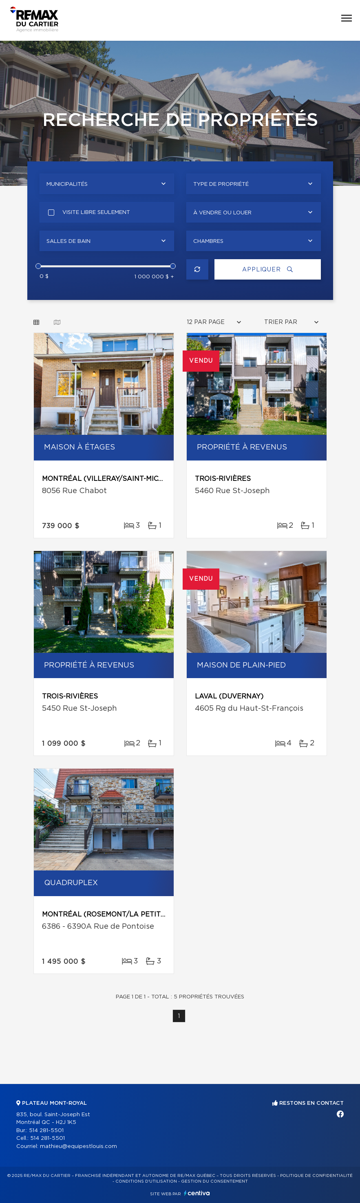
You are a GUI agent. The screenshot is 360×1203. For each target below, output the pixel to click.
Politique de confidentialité (316, 1176)
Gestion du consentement (214, 1181)
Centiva (197, 1193)
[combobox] (107, 184)
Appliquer (267, 270)
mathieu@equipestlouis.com (78, 1146)
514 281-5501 (46, 1130)
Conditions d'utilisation (146, 1181)
